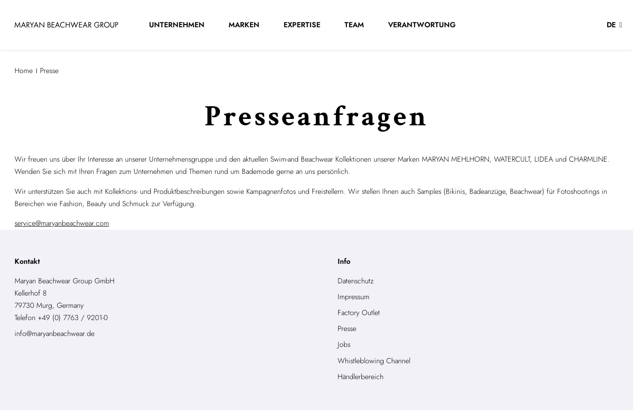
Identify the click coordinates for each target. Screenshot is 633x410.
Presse (347, 328)
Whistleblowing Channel (374, 361)
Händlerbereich (361, 376)
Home (24, 70)
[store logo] (66, 25)
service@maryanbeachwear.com (62, 223)
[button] (614, 25)
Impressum (353, 296)
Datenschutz (356, 281)
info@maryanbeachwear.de (55, 333)
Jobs (344, 344)
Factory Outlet (359, 312)
